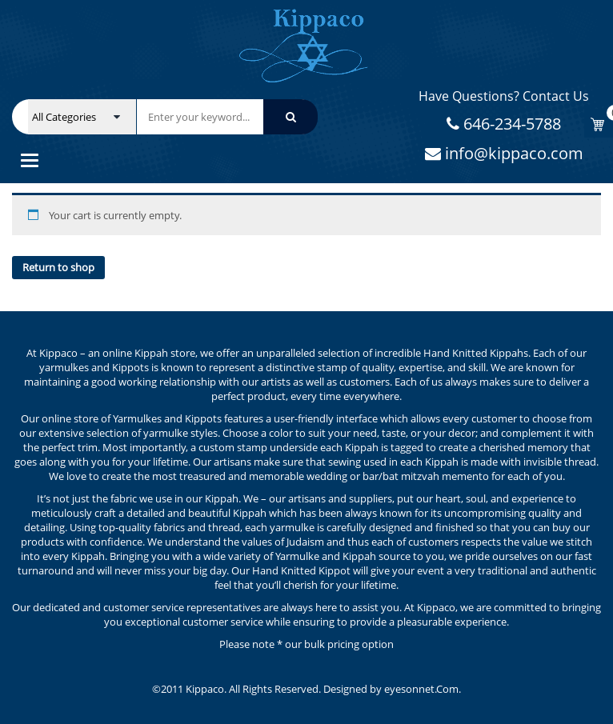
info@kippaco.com (512, 153)
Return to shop (58, 267)
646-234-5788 (510, 123)
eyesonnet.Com (421, 689)
